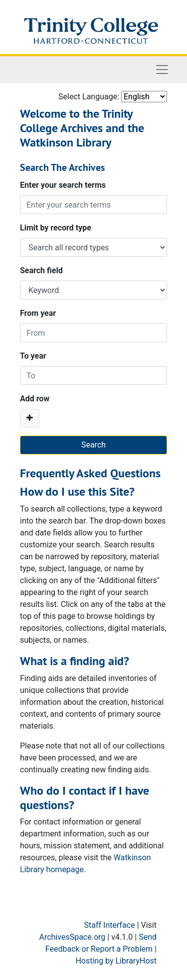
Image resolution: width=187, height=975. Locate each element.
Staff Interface (109, 925)
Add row (34, 398)
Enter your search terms (63, 185)
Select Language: (88, 96)
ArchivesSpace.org (72, 937)
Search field (41, 270)
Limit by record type (55, 227)
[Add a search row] (29, 418)
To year (33, 356)
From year (38, 313)
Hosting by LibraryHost (116, 961)
